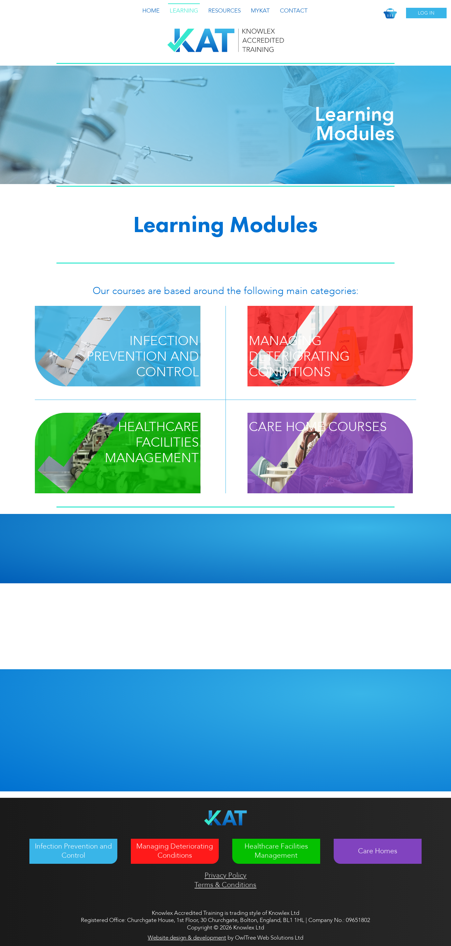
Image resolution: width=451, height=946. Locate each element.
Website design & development (187, 938)
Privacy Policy (225, 875)
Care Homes (377, 851)
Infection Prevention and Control (73, 850)
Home (151, 11)
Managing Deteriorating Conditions (174, 850)
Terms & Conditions (225, 885)
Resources (224, 11)
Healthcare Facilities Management (276, 850)
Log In (426, 13)
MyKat (260, 11)
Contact (294, 11)
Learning (184, 11)
